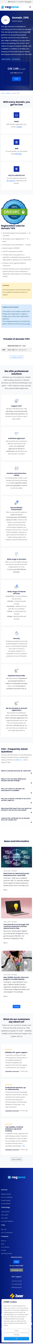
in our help (26, 324)
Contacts (20, 1)
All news (16, 1007)
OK (17, 1339)
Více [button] (23, 1146)
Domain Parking (5, 1200)
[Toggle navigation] (30, 7)
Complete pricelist (16, 357)
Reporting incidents (6, 1253)
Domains (8, 93)
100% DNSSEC (5, 1212)
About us (3, 1241)
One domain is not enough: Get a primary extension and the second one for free (16, 926)
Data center (4, 1218)
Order (16, 79)
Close (16, 1331)
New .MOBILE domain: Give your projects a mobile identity (16, 978)
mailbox (19, 127)
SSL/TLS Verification (6, 1233)
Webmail (11, 1)
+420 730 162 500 (16, 1281)
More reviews (16, 1159)
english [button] (28, 1)
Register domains (6, 1194)
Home (2, 93)
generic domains (6, 59)
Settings (16, 1335)
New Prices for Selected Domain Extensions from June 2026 (16, 874)
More (6, 890)
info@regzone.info (16, 1287)
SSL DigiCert (11, 181)
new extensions (16, 59)
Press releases (5, 1247)
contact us (18, 760)
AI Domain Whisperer (7, 1221)
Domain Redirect (6, 1203)
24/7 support (16, 1277)
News (2, 1244)
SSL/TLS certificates (6, 1197)
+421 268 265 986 (16, 1284)
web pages (18, 154)
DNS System (4, 1215)
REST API (3, 1229)
